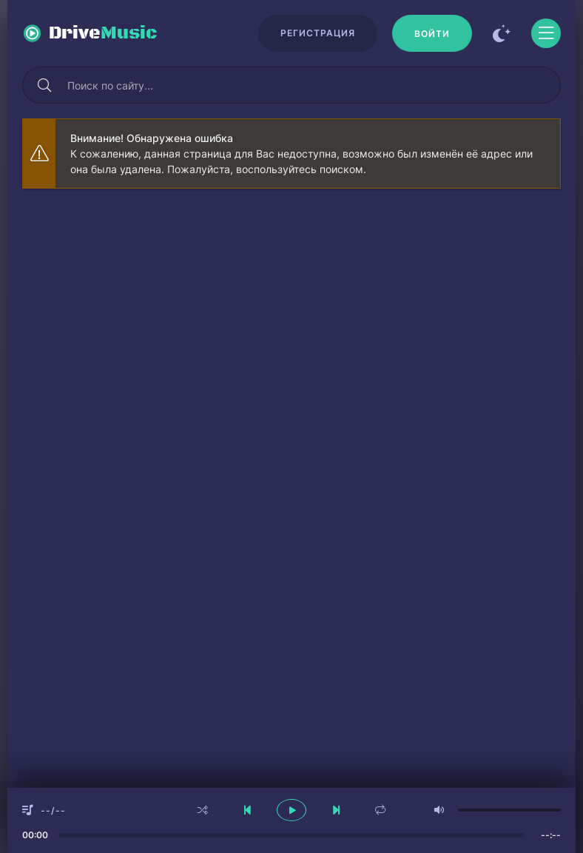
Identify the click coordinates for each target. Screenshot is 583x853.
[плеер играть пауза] (291, 810)
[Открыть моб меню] (546, 33)
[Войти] (432, 33)
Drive (103, 33)
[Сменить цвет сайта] (501, 33)
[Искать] (44, 85)
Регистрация (317, 32)
